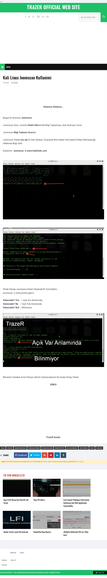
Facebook (21, 455)
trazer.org (99, 448)
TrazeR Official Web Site (23, 572)
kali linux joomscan (72, 448)
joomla (3, 448)
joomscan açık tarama (34, 448)
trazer (92, 448)
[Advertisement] (53, 42)
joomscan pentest (59, 448)
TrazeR (46, 572)
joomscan (9, 448)
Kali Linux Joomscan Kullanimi (27, 77)
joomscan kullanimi (47, 448)
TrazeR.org (40, 572)
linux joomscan (84, 448)
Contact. (81, 461)
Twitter (35, 455)
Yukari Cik (100, 572)
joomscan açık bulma (20, 448)
